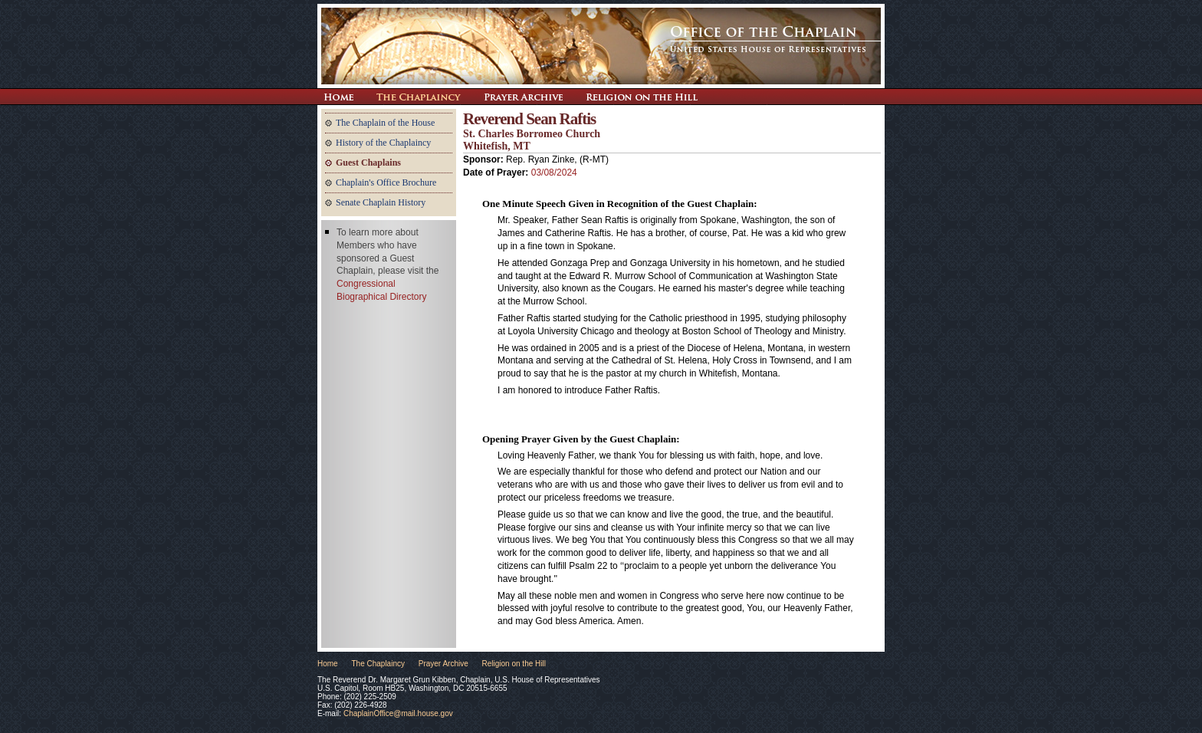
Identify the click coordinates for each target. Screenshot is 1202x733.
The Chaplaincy (418, 96)
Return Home (338, 96)
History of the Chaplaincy (383, 142)
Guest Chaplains (368, 162)
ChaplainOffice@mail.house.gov (398, 713)
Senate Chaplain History (380, 202)
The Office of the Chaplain (601, 46)
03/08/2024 (554, 172)
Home (327, 663)
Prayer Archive (523, 96)
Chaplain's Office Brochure (386, 182)
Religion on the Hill (642, 96)
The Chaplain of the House (385, 122)
